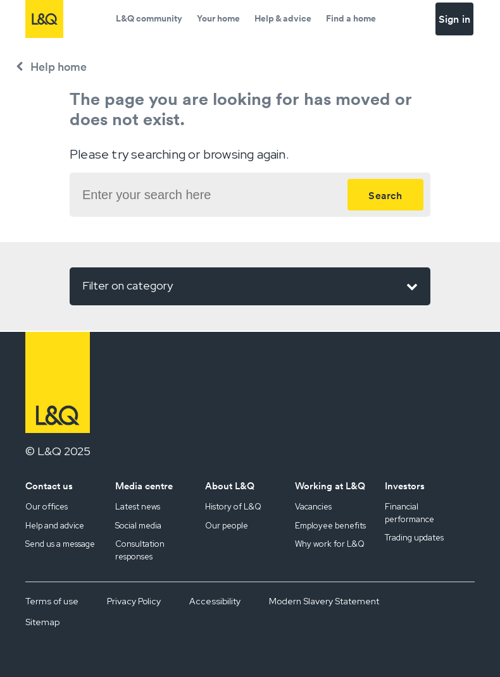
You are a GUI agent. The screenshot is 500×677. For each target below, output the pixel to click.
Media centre (144, 486)
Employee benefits (330, 525)
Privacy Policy (134, 601)
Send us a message (60, 544)
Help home (58, 66)
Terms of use (51, 601)
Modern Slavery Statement (324, 601)
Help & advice (282, 18)
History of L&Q (233, 506)
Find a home (351, 18)
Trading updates (414, 537)
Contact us (49, 486)
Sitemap (42, 622)
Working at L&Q (330, 486)
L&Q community (149, 18)
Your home (218, 18)
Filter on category (250, 286)
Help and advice (54, 525)
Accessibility (215, 601)
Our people (226, 525)
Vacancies (313, 506)
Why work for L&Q (330, 544)
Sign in (454, 19)
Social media (138, 525)
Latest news (137, 506)
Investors (405, 486)
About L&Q (229, 486)
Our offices (46, 506)
